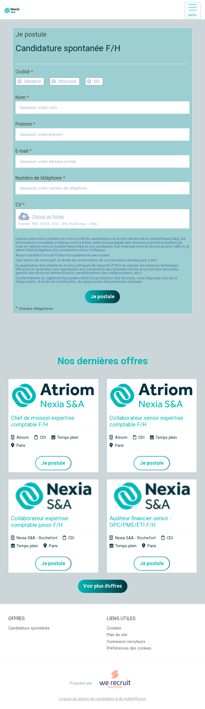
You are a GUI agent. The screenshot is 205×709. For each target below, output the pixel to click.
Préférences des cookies (129, 648)
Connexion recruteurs (126, 641)
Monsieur (67, 81)
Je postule (102, 296)
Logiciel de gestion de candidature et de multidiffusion (102, 699)
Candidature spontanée (29, 628)
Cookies (114, 628)
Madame (32, 81)
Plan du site (117, 635)
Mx (97, 81)
